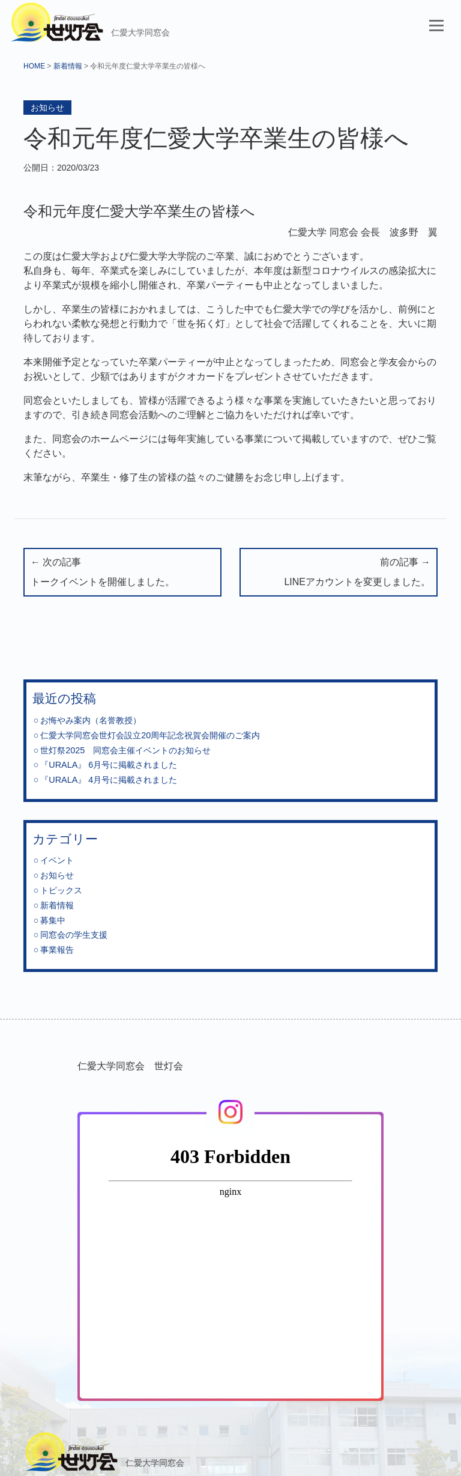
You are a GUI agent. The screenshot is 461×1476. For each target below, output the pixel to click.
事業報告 (57, 950)
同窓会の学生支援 (73, 935)
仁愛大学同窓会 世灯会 (130, 1066)
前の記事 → (338, 573)
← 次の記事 (122, 573)
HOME (34, 66)
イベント (57, 860)
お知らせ (47, 107)
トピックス (61, 890)
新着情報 (67, 66)
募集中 (52, 920)
